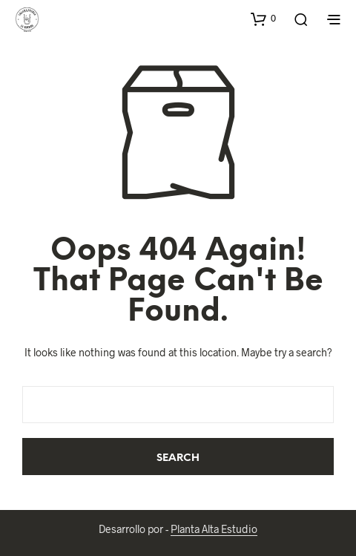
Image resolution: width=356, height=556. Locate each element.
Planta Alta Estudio (214, 529)
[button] (263, 18)
